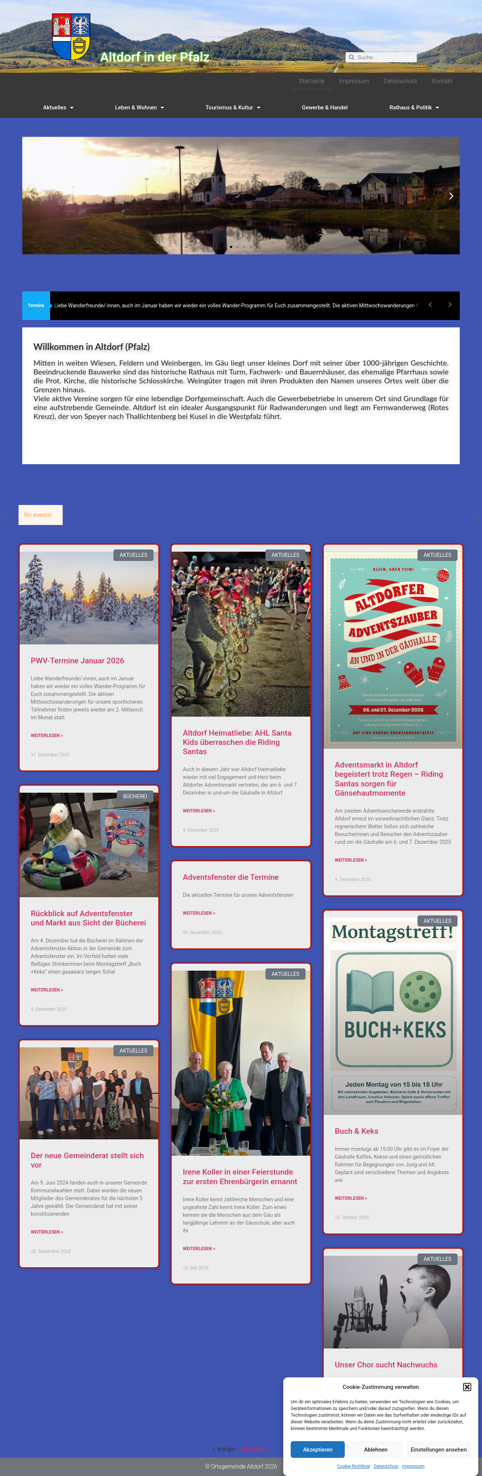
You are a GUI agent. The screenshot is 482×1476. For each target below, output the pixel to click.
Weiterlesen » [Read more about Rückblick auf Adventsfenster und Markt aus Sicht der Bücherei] (47, 990)
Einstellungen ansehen (439, 1461)
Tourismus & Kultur (233, 107)
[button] (467, 1399)
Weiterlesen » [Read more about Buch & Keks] (351, 1198)
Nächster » (255, 1449)
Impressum (354, 81)
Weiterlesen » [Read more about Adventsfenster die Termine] (199, 913)
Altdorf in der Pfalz (154, 57)
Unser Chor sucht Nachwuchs (386, 1364)
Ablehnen (375, 1461)
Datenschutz (400, 81)
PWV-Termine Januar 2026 (77, 660)
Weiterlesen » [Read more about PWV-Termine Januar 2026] (47, 735)
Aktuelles (58, 107)
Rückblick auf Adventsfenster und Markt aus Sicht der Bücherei (88, 918)
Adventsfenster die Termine (231, 877)
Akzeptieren (318, 1461)
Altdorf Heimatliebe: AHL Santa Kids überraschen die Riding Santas (237, 742)
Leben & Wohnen (139, 107)
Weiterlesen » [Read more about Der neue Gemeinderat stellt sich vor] (47, 1232)
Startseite (311, 81)
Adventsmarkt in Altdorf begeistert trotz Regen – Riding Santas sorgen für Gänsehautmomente (389, 779)
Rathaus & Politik (414, 107)
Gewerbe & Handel (325, 107)
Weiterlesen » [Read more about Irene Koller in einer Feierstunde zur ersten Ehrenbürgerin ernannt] (199, 1248)
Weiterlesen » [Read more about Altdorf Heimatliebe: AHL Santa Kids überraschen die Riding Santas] (199, 810)
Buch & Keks (356, 1131)
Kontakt (442, 81)
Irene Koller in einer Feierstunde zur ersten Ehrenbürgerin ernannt (240, 1177)
